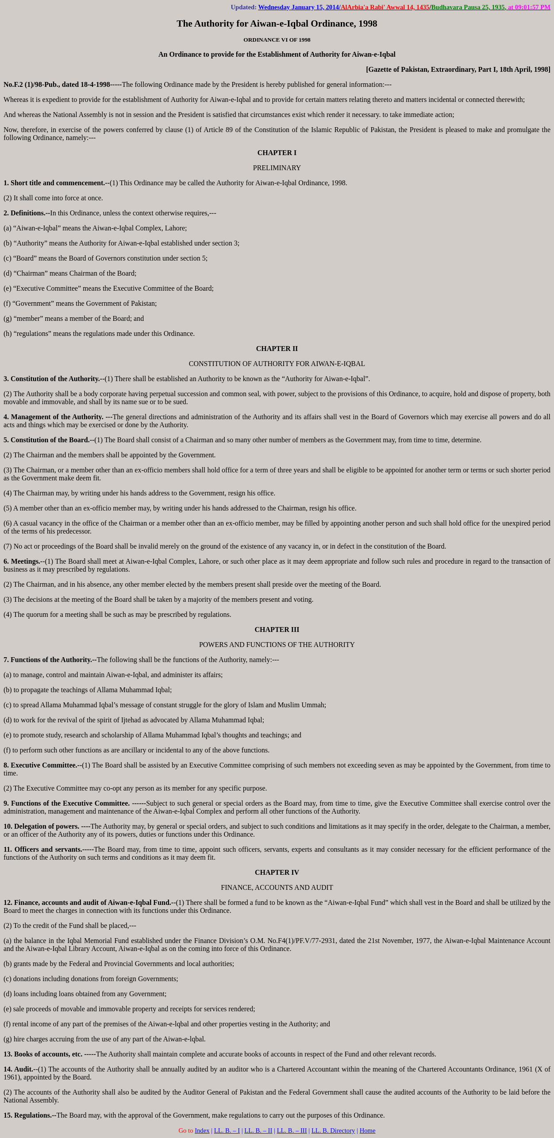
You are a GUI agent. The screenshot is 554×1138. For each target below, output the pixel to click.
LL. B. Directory (333, 1130)
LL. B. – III (292, 1130)
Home (368, 1130)
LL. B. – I (227, 1130)
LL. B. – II (258, 1130)
